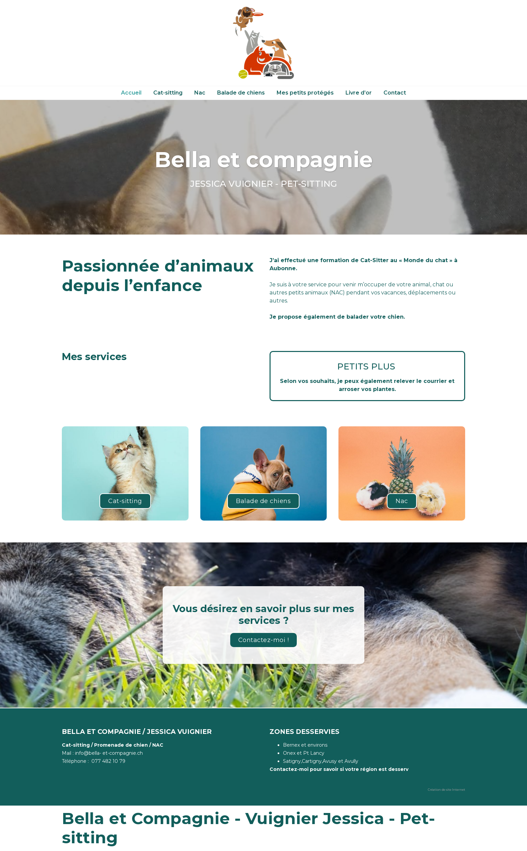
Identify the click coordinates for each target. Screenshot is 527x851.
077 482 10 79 (108, 761)
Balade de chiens (241, 93)
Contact (394, 93)
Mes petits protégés (305, 93)
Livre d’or (359, 93)
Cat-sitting (168, 93)
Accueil (131, 93)
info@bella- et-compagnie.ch (109, 753)
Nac (199, 93)
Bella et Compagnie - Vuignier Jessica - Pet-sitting (248, 828)
